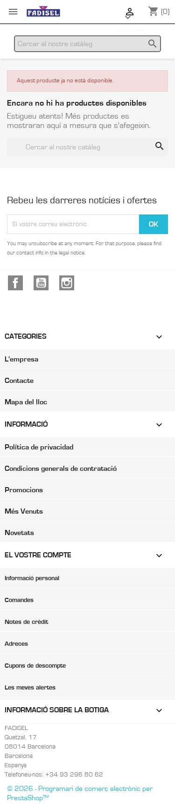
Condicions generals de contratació (61, 468)
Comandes (19, 600)
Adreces (16, 644)
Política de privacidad (39, 447)
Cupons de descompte (35, 666)
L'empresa (21, 359)
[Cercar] (87, 43)
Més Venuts (24, 511)
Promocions (24, 490)
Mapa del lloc (26, 402)
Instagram (66, 282)
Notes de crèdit (26, 622)
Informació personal (32, 578)
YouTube (41, 282)
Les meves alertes (30, 687)
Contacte (19, 380)
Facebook (15, 282)
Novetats (19, 532)
